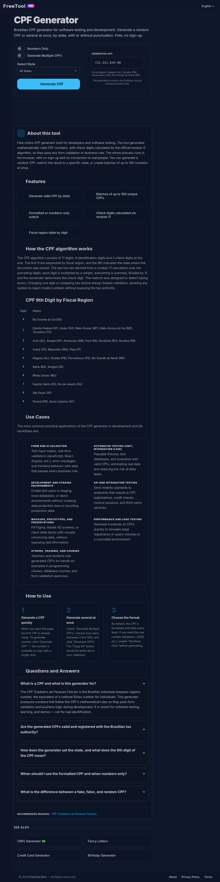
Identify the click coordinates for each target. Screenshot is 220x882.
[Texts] (5, 45)
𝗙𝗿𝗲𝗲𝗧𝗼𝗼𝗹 (18, 6)
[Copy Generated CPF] (138, 63)
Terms (208, 877)
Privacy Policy (190, 877)
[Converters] (5, 93)
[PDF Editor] (5, 17)
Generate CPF (49, 84)
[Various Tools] (5, 102)
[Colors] (5, 27)
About (173, 877)
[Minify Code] (5, 74)
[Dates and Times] (5, 55)
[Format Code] (5, 83)
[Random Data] (5, 64)
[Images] (5, 36)
